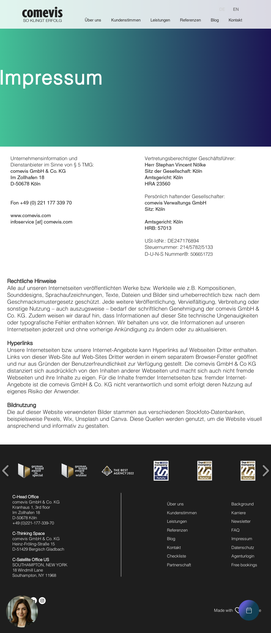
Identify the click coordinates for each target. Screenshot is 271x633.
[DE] (222, 9)
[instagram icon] (42, 600)
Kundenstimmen (182, 512)
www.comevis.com (30, 215)
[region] (249, 610)
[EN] (236, 9)
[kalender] (249, 610)
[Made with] (223, 610)
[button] (22, 611)
